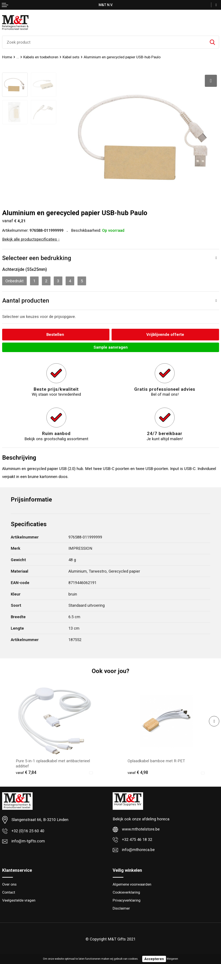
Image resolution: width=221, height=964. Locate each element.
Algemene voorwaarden (132, 884)
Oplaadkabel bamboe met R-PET (156, 761)
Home (7, 57)
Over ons (9, 884)
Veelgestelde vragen (18, 900)
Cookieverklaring (126, 892)
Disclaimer (121, 908)
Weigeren (172, 958)
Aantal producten (25, 300)
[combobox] (104, 42)
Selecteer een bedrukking (36, 258)
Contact (8, 892)
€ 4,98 (138, 772)
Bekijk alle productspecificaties (31, 239)
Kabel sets (71, 57)
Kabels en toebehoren (40, 57)
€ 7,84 (26, 772)
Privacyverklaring (126, 900)
